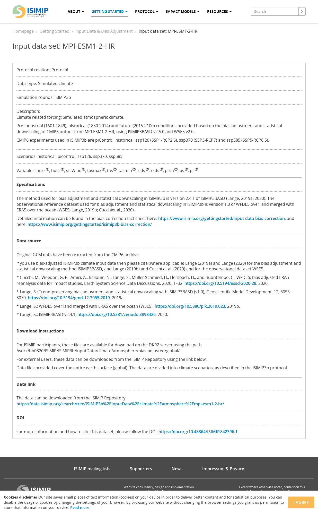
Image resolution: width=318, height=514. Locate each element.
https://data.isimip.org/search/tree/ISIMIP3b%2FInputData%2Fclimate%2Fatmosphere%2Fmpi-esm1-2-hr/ (120, 404)
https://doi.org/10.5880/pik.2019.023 (190, 306)
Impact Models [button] (182, 11)
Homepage (23, 31)
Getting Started (54, 31)
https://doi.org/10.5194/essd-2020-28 (220, 283)
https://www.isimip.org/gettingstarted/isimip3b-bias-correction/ (90, 224)
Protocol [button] (146, 11)
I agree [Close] (301, 502)
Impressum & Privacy (223, 469)
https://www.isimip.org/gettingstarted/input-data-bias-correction (221, 218)
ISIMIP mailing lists (92, 469)
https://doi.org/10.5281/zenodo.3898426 (116, 314)
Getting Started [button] (109, 11)
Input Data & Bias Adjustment (104, 31)
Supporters (141, 469)
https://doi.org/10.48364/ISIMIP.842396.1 (197, 431)
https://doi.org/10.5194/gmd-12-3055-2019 (69, 298)
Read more (79, 507)
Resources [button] (219, 11)
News (177, 469)
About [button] (76, 11)
